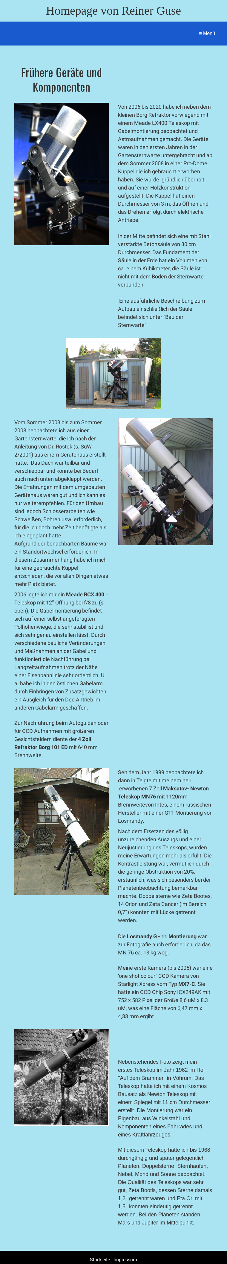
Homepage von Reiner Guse (113, 10)
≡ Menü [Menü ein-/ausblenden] (207, 33)
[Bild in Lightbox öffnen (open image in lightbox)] (61, 174)
